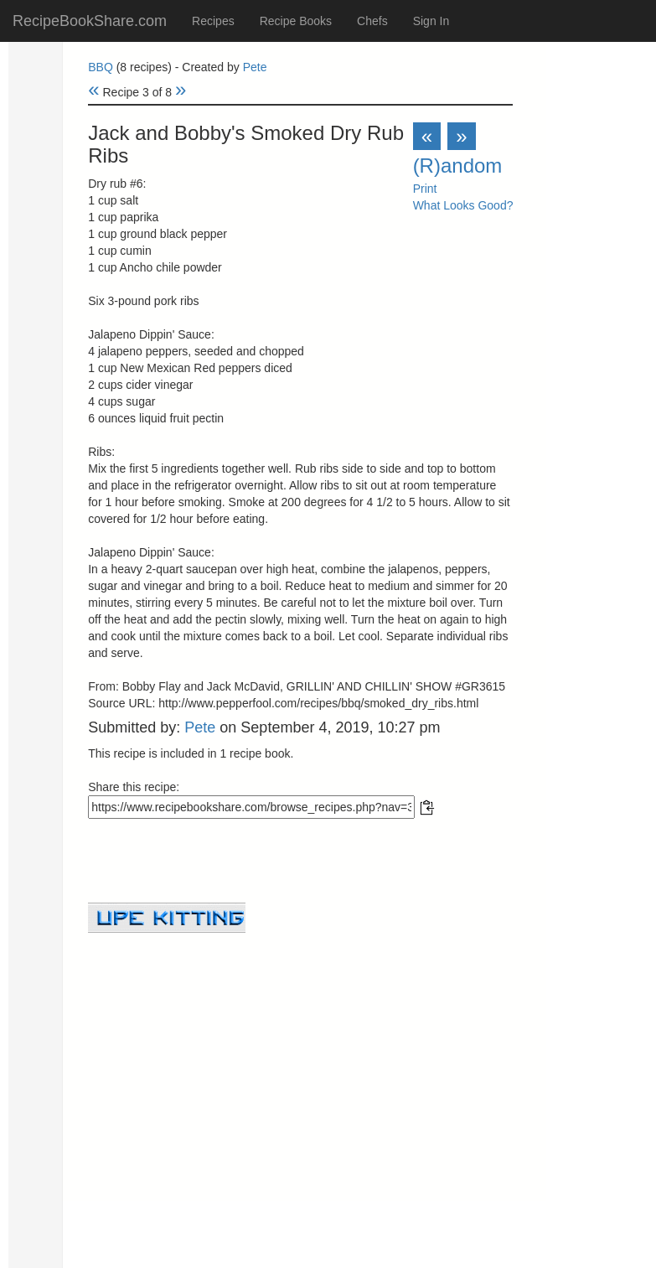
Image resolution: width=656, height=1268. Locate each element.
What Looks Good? (463, 205)
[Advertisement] (300, 1050)
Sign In (431, 21)
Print (425, 188)
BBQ (100, 67)
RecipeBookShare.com (90, 21)
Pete (255, 67)
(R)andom (458, 165)
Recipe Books (296, 21)
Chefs (372, 21)
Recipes (213, 21)
